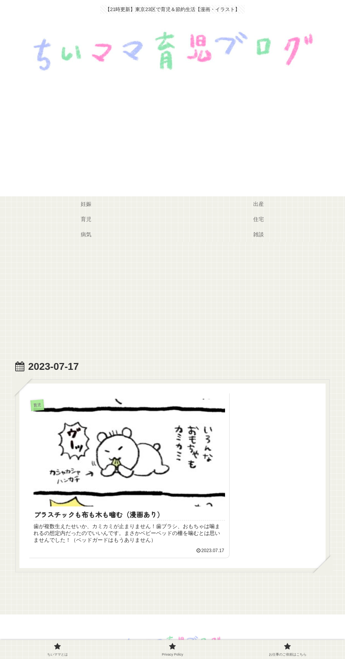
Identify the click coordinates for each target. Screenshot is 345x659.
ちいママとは (118, 635)
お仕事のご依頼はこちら (213, 635)
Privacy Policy (159, 635)
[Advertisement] (172, 139)
